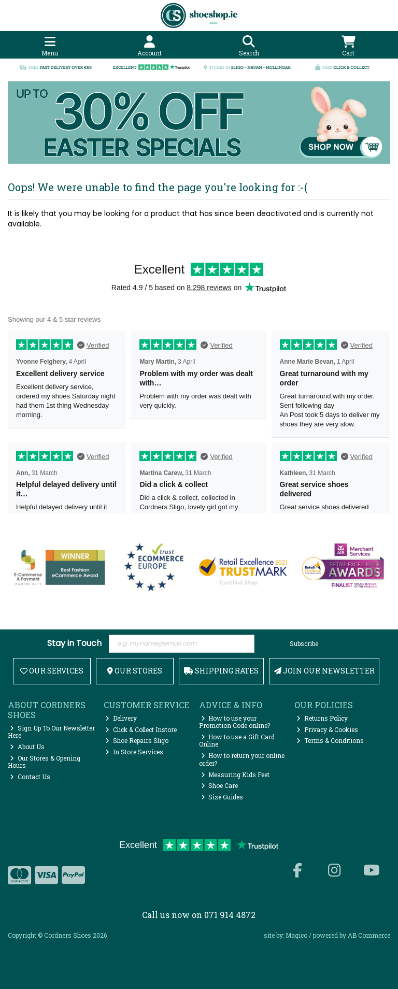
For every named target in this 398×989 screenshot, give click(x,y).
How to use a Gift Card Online (237, 740)
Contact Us (30, 776)
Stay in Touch (74, 643)
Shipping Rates (221, 671)
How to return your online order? (242, 759)
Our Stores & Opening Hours (44, 761)
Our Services (51, 671)
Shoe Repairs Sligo (136, 740)
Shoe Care (219, 785)
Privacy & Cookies (327, 729)
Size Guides (222, 797)
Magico (296, 935)
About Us (27, 746)
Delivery (121, 718)
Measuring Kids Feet (235, 774)
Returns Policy (322, 718)
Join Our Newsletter (324, 671)
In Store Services (134, 752)
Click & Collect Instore (141, 729)
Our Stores (134, 671)
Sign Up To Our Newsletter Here (51, 731)
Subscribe (304, 643)
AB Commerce (369, 935)
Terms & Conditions (330, 740)
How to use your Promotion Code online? (234, 721)
